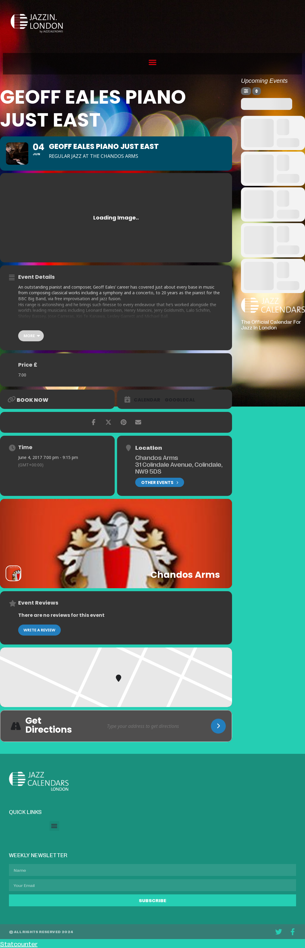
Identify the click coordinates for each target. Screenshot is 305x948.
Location (148, 447)
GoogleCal (180, 400)
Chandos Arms (156, 457)
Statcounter (19, 943)
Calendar (147, 400)
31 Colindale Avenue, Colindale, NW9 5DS (178, 467)
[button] (152, 62)
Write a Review (39, 630)
